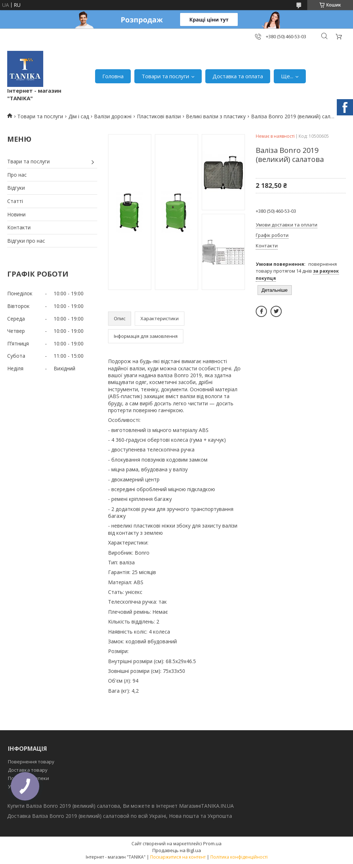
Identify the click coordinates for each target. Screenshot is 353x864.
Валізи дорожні (112, 116)
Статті (15, 201)
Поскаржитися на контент (178, 857)
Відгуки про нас (26, 240)
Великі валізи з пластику (216, 116)
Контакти (19, 227)
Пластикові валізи (159, 116)
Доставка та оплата (238, 76)
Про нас (17, 174)
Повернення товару (31, 761)
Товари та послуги (165, 76)
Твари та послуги (28, 161)
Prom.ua (212, 843)
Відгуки (16, 187)
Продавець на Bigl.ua (176, 850)
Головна (113, 76)
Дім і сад (78, 116)
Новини (16, 214)
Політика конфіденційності (239, 857)
